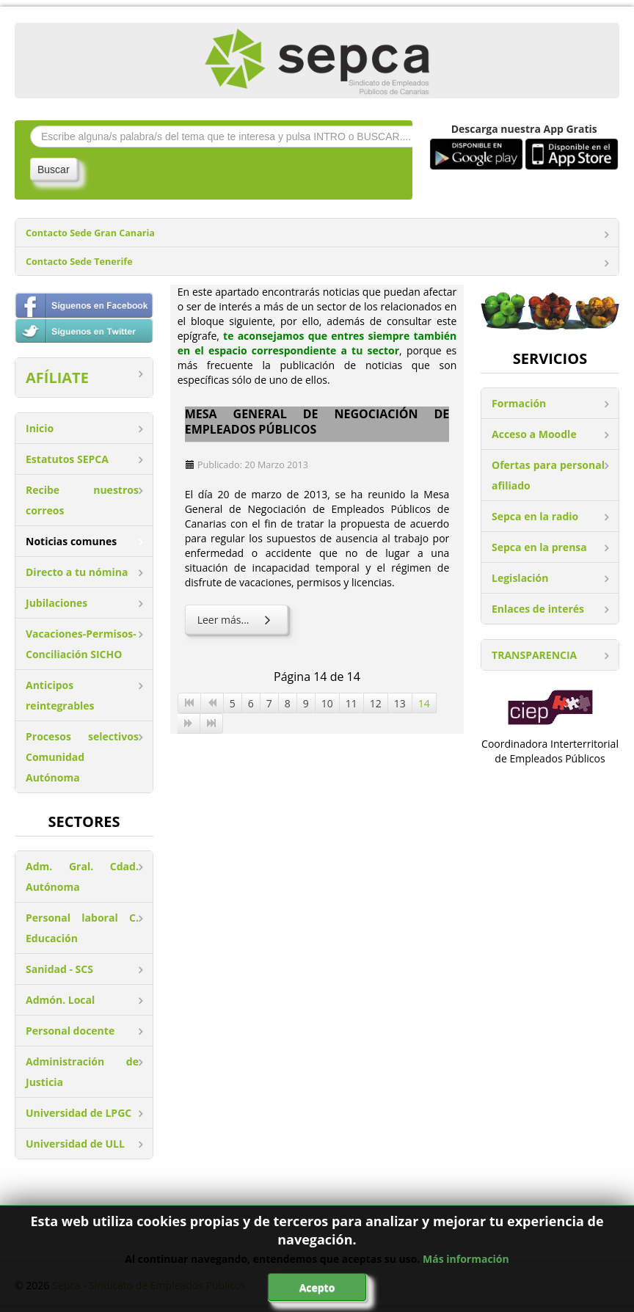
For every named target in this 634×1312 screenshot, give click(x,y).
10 (327, 703)
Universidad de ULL (75, 1144)
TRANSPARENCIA (534, 655)
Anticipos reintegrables (60, 695)
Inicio (40, 428)
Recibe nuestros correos (82, 500)
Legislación (520, 578)
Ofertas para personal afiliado (548, 475)
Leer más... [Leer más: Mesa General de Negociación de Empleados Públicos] (236, 620)
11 (351, 703)
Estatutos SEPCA (67, 459)
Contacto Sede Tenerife (79, 261)
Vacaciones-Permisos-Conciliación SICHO (81, 644)
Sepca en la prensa (539, 547)
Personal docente (70, 1031)
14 (424, 703)
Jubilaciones (56, 603)
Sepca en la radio (535, 516)
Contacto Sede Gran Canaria (90, 233)
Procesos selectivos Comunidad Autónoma (82, 756)
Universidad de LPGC (78, 1113)
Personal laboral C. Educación (82, 928)
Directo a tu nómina (77, 572)
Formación (519, 403)
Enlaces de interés (538, 609)
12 (376, 703)
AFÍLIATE (57, 377)
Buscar (53, 169)
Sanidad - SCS (59, 969)
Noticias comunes (71, 541)
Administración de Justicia (82, 1071)
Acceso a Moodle (534, 434)
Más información (466, 1259)
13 (400, 703)
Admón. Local (60, 1000)
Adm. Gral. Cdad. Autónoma (82, 876)
